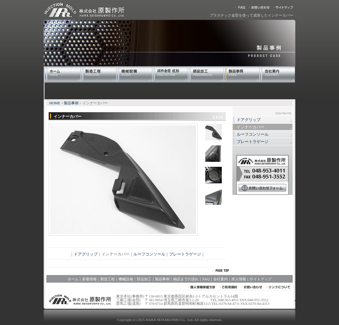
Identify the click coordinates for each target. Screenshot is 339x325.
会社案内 (220, 279)
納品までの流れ (186, 279)
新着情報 (89, 279)
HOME (54, 103)
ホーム (73, 279)
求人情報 (238, 279)
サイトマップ (260, 279)
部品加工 (144, 279)
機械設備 (126, 279)
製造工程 (107, 279)
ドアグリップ (86, 254)
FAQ (205, 279)
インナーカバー (251, 127)
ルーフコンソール (149, 254)
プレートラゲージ (185, 254)
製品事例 (71, 103)
